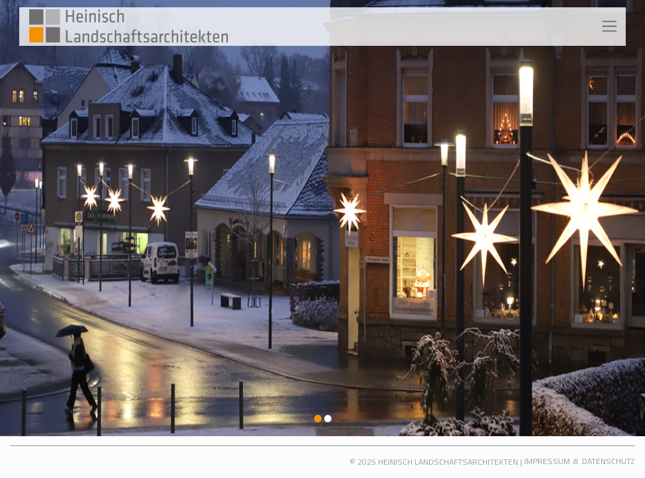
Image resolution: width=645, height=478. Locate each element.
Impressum (547, 461)
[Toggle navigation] (609, 26)
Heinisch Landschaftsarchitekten (448, 461)
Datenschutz (608, 461)
